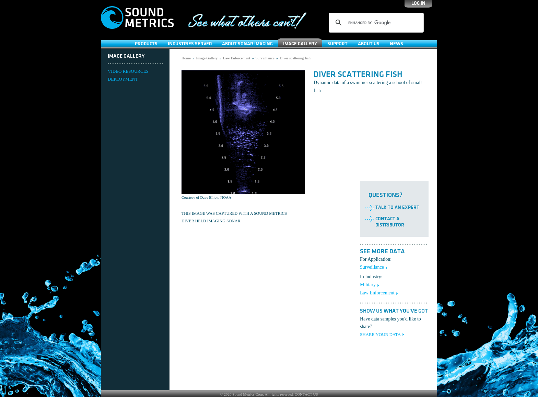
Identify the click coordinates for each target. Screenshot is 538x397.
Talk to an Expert (397, 207)
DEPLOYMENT (123, 79)
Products (146, 44)
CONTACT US (306, 394)
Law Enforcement (236, 58)
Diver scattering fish (295, 58)
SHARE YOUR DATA (380, 334)
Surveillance (265, 58)
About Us (368, 44)
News (396, 44)
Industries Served (190, 44)
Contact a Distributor (389, 222)
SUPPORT (337, 44)
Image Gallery (300, 44)
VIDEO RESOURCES (128, 71)
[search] (375, 23)
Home (186, 58)
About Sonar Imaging (247, 44)
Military (368, 284)
